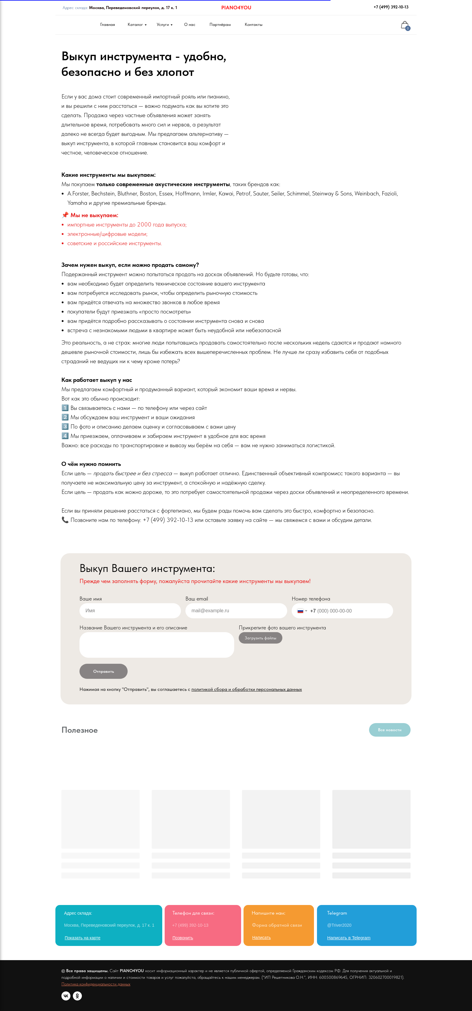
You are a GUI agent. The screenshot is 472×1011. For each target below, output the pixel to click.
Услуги (163, 24)
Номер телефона (311, 598)
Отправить (103, 671)
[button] (261, 937)
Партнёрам (220, 24)
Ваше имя (90, 598)
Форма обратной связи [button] (277, 925)
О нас (189, 24)
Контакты (253, 24)
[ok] (77, 995)
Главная (107, 24)
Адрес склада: (120, 7)
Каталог (135, 24)
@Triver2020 (339, 925)
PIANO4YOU (236, 8)
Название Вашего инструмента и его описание (133, 627)
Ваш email (196, 598)
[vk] (65, 995)
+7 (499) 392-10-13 (391, 7)
